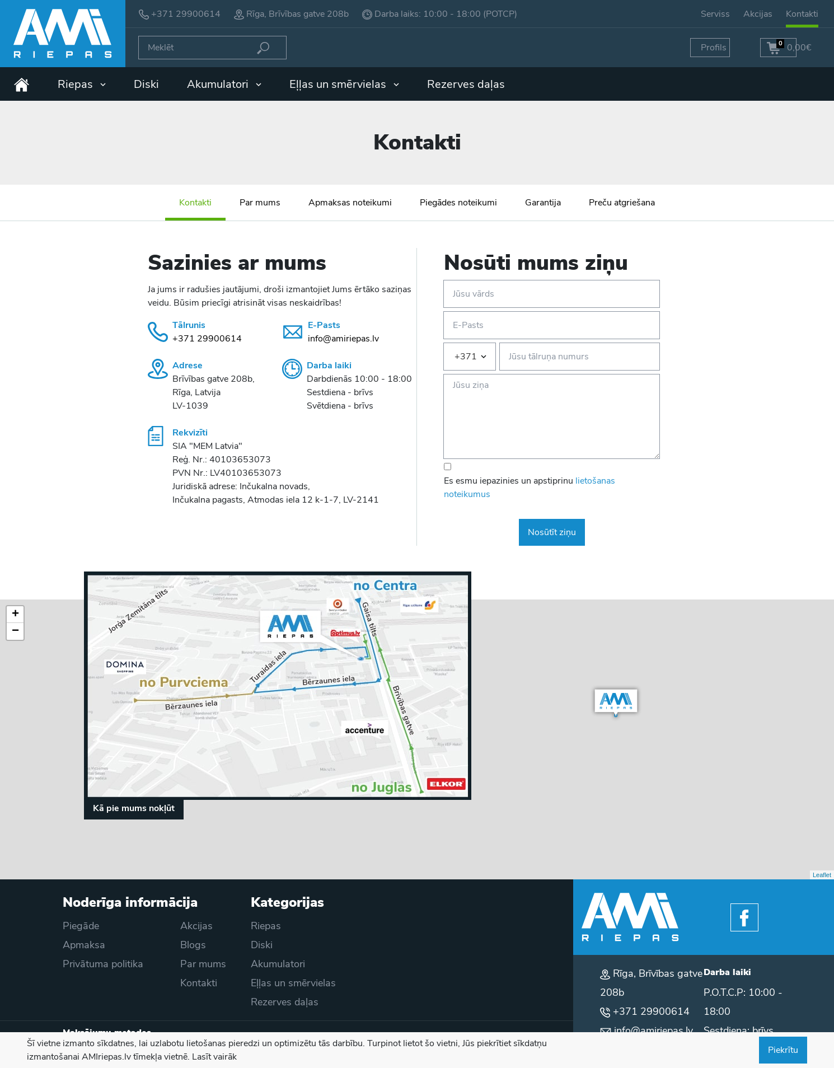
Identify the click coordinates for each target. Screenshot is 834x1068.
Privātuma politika (103, 964)
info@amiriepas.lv (343, 338)
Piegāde (81, 926)
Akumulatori (224, 84)
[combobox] (469, 356)
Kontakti (802, 14)
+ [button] (15, 614)
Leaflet (822, 875)
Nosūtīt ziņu (552, 532)
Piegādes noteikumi (458, 202)
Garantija (543, 202)
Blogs (193, 945)
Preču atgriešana (622, 202)
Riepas (82, 84)
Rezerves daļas (466, 84)
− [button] (15, 631)
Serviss (715, 14)
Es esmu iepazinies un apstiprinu (529, 487)
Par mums (260, 202)
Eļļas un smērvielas (344, 84)
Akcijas (757, 14)
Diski (146, 84)
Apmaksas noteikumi (350, 202)
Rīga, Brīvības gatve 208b (297, 14)
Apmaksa (84, 945)
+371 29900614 (186, 14)
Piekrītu (783, 1050)
